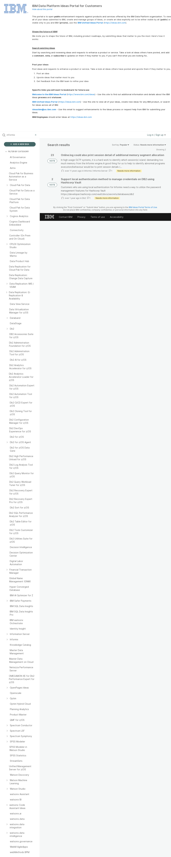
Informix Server (100, 171)
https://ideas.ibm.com (115, 22)
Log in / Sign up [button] (156, 134)
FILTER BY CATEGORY (17, 151)
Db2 (84, 198)
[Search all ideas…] (20, 135)
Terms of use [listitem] (98, 217)
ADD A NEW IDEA (19, 144)
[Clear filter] (36, 135)
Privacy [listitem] (81, 217)
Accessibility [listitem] (116, 217)
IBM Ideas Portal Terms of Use (143, 207)
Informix (88, 171)
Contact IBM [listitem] (65, 217)
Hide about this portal (42, 9)
